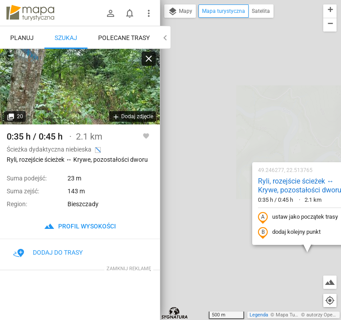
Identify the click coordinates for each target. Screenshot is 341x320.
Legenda (259, 315)
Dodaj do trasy (48, 252)
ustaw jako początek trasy (241, 121)
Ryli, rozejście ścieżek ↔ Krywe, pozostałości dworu (243, 90)
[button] (292, 217)
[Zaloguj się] (110, 13)
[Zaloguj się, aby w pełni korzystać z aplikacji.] (146, 135)
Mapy (180, 11)
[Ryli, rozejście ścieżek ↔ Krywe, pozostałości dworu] (80, 86)
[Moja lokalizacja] (330, 300)
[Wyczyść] (149, 59)
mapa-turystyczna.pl (30, 13)
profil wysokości (80, 226)
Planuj (22, 37)
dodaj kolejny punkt (232, 136)
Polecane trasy (124, 37)
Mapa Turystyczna (296, 315)
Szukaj (66, 37)
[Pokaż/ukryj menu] (149, 13)
